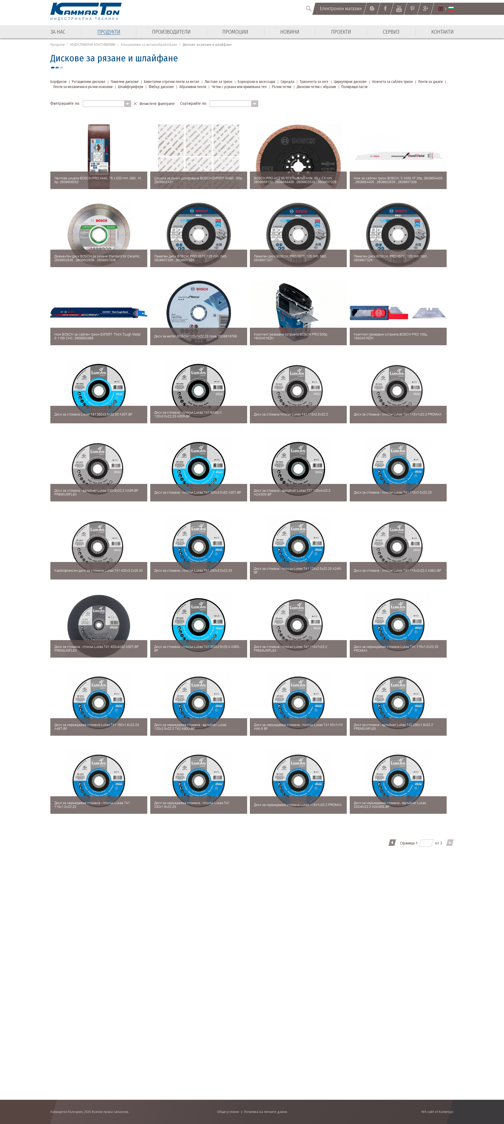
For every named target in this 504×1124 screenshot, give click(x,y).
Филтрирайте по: (65, 103)
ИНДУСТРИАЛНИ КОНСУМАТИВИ (92, 45)
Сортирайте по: (193, 103)
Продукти (57, 45)
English (440, 9)
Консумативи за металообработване (149, 45)
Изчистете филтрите (157, 103)
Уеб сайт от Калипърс (437, 1112)
